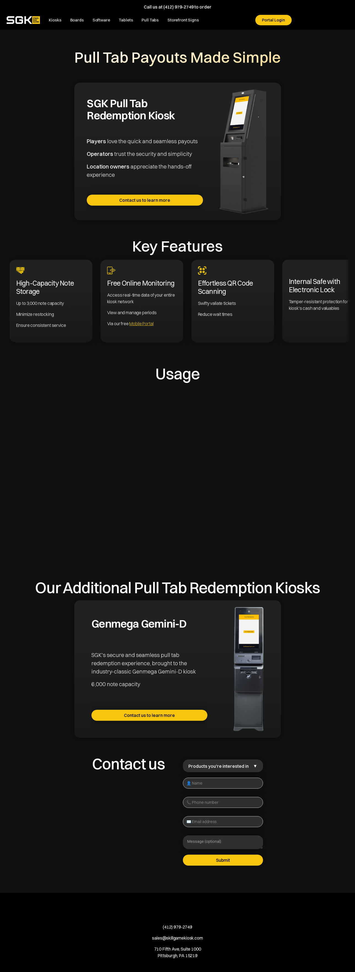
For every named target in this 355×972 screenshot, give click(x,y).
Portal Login (273, 20)
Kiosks (55, 20)
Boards (77, 20)
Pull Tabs (150, 20)
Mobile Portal (141, 323)
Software (101, 20)
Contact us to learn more (144, 200)
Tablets (126, 20)
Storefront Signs (183, 20)
